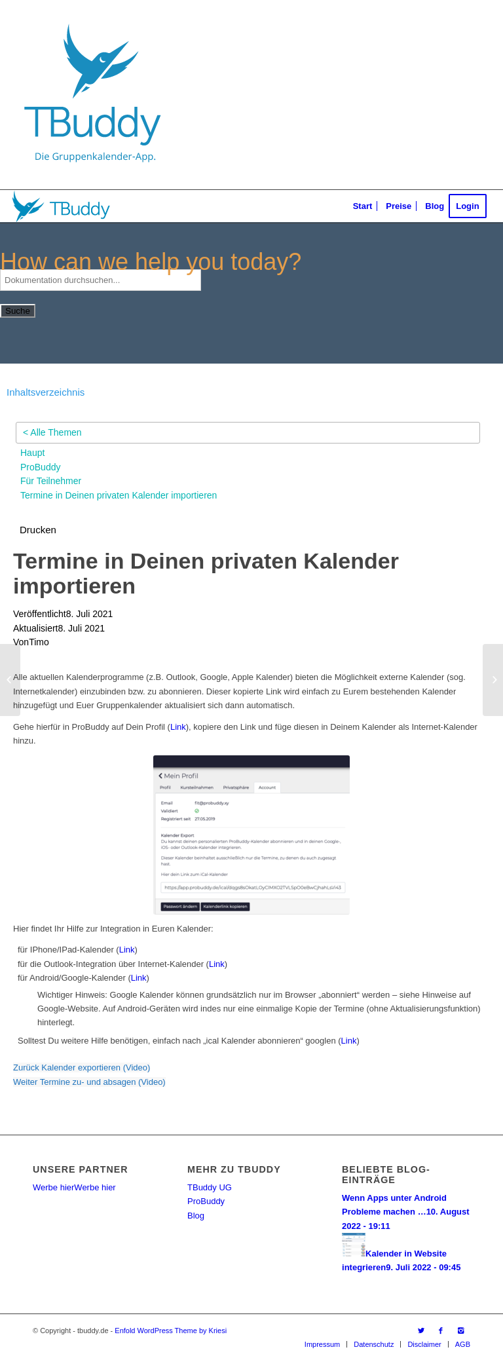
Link (178, 727)
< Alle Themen (52, 432)
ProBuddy (206, 1201)
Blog (195, 1215)
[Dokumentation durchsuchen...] (100, 280)
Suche (17, 311)
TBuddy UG (209, 1187)
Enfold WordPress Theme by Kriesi (171, 1330)
